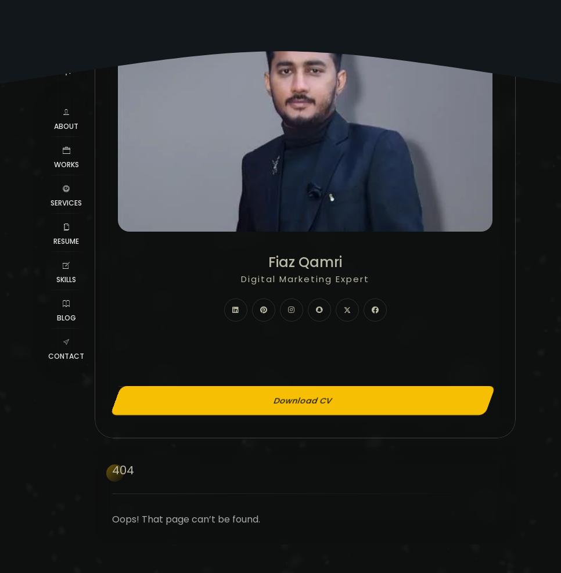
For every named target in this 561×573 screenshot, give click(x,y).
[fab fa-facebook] (375, 310)
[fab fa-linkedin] (235, 310)
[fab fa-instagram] (291, 310)
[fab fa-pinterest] (263, 310)
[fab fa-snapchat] (319, 310)
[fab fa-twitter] (347, 310)
